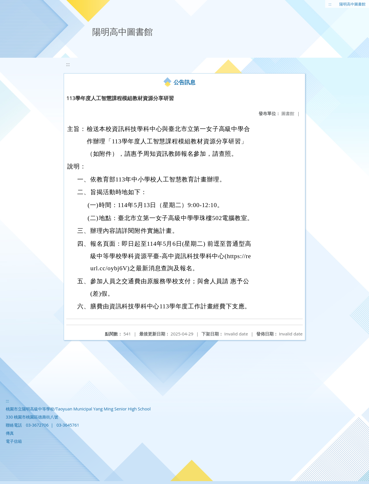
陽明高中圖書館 (352, 4)
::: (330, 4)
